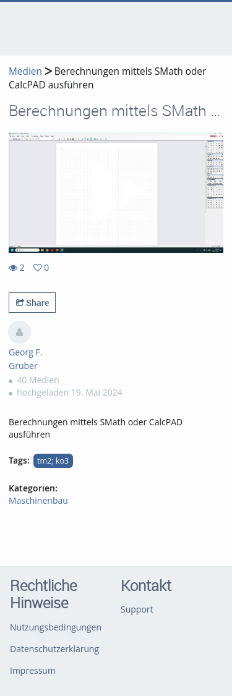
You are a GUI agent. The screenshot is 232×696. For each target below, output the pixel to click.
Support (137, 609)
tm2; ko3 (53, 461)
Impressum (33, 670)
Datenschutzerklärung (54, 649)
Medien (25, 71)
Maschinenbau (38, 500)
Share (32, 302)
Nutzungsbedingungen (55, 627)
